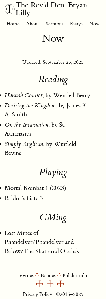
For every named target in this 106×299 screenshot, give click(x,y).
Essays (76, 24)
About (32, 24)
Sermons (54, 24)
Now (94, 24)
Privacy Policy (37, 294)
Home (13, 24)
